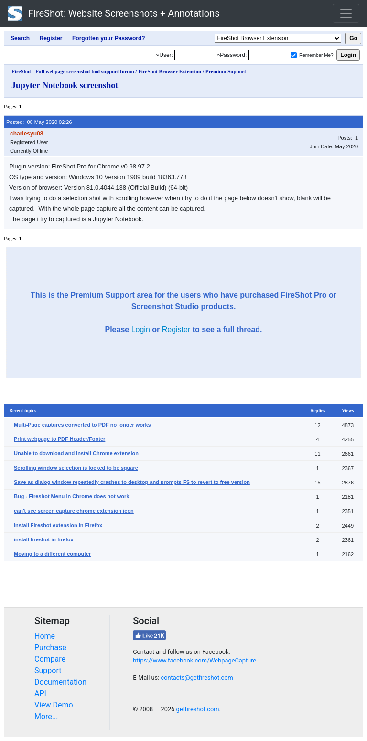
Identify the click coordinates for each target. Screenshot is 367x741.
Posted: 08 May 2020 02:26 (39, 122)
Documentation (60, 681)
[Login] (194, 55)
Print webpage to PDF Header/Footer (59, 439)
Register (176, 330)
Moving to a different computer (52, 554)
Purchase (50, 647)
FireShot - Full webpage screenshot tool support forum (72, 71)
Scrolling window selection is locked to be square (76, 468)
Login (140, 330)
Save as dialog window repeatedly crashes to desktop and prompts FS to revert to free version (132, 482)
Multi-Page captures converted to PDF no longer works (82, 424)
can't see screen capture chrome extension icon (74, 511)
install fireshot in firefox (44, 539)
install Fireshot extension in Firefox (58, 525)
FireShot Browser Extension (169, 71)
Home (44, 635)
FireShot (114, 13)
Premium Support (225, 71)
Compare (49, 658)
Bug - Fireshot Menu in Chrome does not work (71, 496)
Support (47, 670)
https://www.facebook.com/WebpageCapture (194, 660)
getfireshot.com (197, 709)
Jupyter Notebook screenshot (64, 85)
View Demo (53, 704)
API (40, 693)
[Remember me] (294, 55)
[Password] (268, 55)
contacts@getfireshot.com (197, 677)
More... (46, 716)
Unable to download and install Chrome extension (76, 453)
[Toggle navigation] (346, 13)
